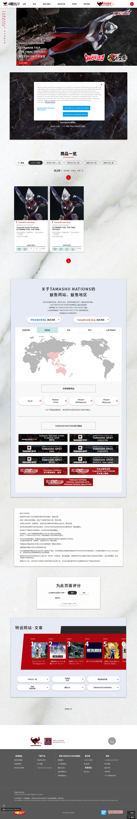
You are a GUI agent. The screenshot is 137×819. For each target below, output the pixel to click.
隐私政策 (107, 768)
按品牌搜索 (17, 764)
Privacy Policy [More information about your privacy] (50, 102)
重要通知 (60, 760)
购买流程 (43, 319)
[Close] (101, 84)
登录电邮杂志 (62, 775)
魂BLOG (67, 687)
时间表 (74, 4)
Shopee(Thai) (55, 400)
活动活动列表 (32, 687)
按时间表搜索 (18, 760)
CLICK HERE (23, 63)
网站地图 (87, 4)
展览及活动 (61, 768)
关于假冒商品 (62, 764)
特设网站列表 (102, 679)
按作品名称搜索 (19, 768)
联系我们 (86, 772)
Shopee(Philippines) (80, 400)
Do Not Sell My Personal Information (11, 809)
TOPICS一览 (32, 679)
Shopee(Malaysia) (106, 400)
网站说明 (86, 764)
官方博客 (40, 764)
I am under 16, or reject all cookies (76, 108)
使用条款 (107, 772)
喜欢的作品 (61, 4)
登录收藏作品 (62, 772)
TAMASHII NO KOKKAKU (102, 687)
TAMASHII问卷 (88, 760)
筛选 (22, 162)
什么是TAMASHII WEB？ (111, 760)
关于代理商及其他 (110, 775)
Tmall (30, 401)
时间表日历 (67, 679)
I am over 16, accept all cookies (75, 114)
